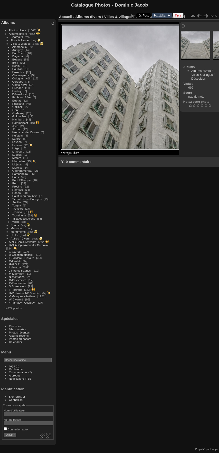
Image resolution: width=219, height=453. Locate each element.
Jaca (15, 126)
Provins (17, 186)
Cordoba (17, 81)
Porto (15, 183)
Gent (15, 109)
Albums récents (19, 335)
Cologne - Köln (21, 78)
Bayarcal (18, 56)
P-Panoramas (18, 283)
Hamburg (18, 119)
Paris (15, 177)
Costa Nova (19, 84)
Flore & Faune (20, 40)
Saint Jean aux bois (25, 195)
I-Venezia (15, 267)
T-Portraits (15, 289)
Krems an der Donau (25, 132)
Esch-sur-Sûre (21, 97)
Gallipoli (17, 106)
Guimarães (19, 116)
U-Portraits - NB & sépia (24, 293)
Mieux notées (17, 329)
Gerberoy (18, 113)
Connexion (16, 399)
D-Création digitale (21, 254)
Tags (12, 366)
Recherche (16, 369)
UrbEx (15, 235)
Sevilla (16, 202)
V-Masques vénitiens (22, 296)
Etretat (16, 100)
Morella (17, 167)
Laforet (16, 138)
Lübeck (17, 154)
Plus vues (15, 326)
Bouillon (17, 68)
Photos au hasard (20, 338)
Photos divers (17, 30)
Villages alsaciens (23, 218)
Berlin (16, 65)
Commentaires (18, 372)
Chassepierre (20, 75)
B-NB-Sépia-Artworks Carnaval (28, 245)
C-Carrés (15, 251)
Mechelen (18, 161)
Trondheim (19, 215)
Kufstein (17, 135)
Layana (17, 141)
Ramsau (17, 189)
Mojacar (17, 164)
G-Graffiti (15, 261)
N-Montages (17, 276)
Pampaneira (20, 173)
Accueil (65, 17)
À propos (14, 375)
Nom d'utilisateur (14, 410)
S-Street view (17, 286)
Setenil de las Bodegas (27, 199)
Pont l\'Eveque (21, 180)
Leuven (17, 145)
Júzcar (16, 129)
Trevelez (17, 208)
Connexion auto (16, 429)
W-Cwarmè (16, 299)
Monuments (18, 231)
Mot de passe (12, 419)
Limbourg (18, 151)
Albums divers (18, 33)
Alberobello (19, 46)
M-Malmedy (16, 273)
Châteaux (17, 36)
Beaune (17, 59)
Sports (15, 225)
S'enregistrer (17, 396)
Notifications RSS (20, 378)
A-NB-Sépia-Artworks (22, 241)
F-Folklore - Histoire (21, 257)
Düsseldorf (19, 94)
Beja (15, 62)
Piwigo (214, 449)
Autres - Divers (20, 238)
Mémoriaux (18, 228)
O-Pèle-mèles (18, 280)
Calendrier (15, 341)
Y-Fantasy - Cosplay (22, 302)
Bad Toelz (18, 53)
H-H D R (14, 264)
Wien (15, 221)
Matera (16, 157)
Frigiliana (18, 103)
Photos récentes (19, 332)
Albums (8, 22)
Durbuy (17, 91)
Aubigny (17, 49)
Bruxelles (18, 72)
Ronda (16, 192)
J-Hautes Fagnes (20, 270)
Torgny (16, 205)
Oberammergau (22, 170)
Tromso (17, 212)
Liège (15, 148)
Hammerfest (20, 122)
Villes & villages (21, 43)
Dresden (17, 87)
